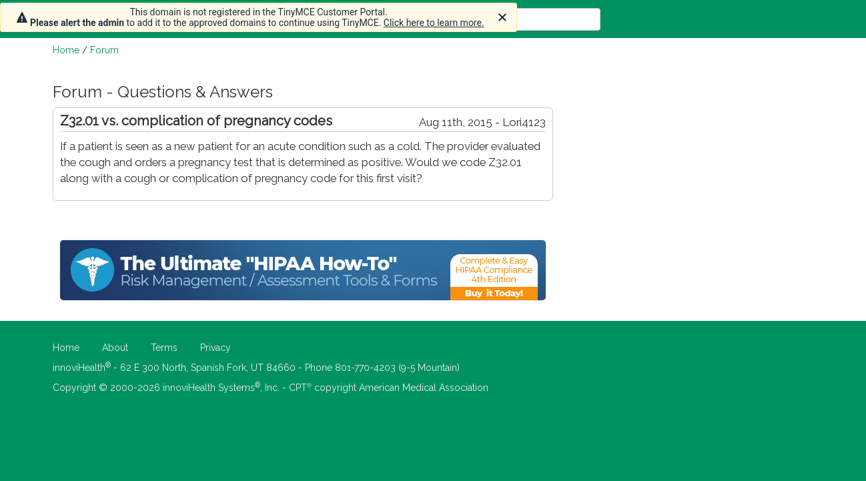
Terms (164, 347)
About (115, 347)
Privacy (215, 347)
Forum (104, 50)
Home (66, 50)
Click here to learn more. (434, 22)
